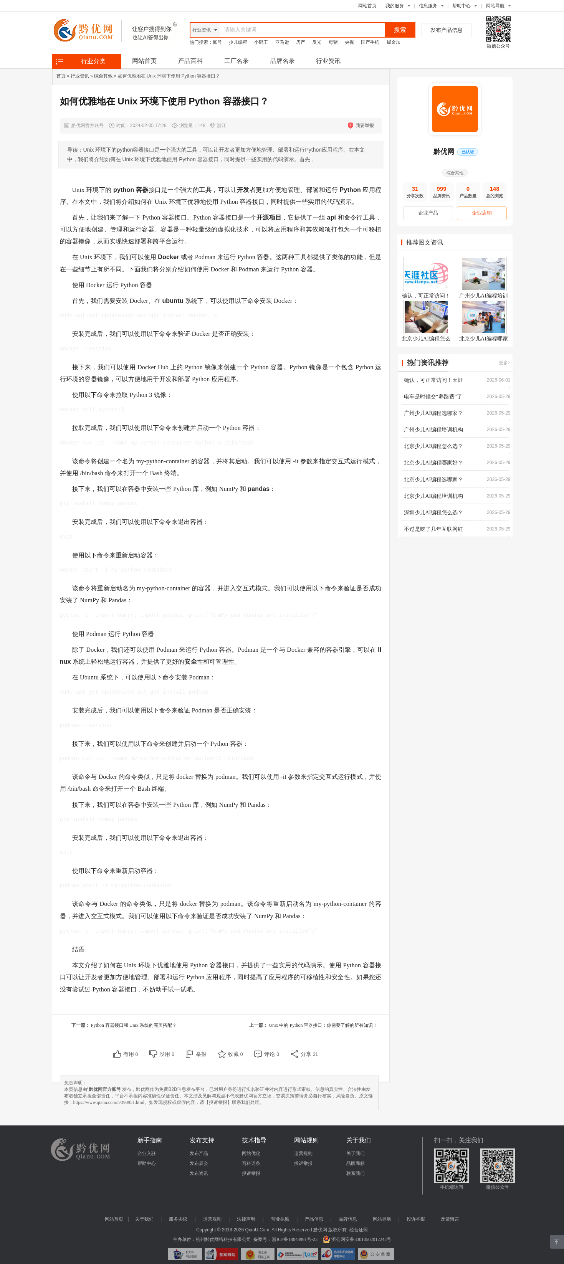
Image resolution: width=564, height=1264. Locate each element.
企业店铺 (482, 213)
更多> (505, 362)
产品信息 (314, 1219)
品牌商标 (355, 1163)
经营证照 (358, 1230)
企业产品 (428, 213)
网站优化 (251, 1153)
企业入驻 (146, 1153)
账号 (217, 42)
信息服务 (428, 5)
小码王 (261, 42)
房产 (300, 42)
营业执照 (280, 1219)
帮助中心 (461, 5)
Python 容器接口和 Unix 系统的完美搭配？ (134, 1025)
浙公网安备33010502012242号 (357, 1239)
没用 (166, 1054)
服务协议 (178, 1219)
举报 (201, 1054)
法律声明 (246, 1219)
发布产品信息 (446, 30)
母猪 (333, 42)
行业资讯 (328, 61)
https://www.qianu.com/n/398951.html (109, 1102)
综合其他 (103, 76)
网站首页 (367, 5)
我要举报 (365, 125)
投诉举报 (251, 1173)
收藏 (235, 1054)
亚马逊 (282, 42)
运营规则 (303, 1153)
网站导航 (382, 1219)
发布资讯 (199, 1173)
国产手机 (370, 42)
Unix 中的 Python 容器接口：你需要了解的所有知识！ (323, 1025)
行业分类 (93, 61)
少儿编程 (238, 42)
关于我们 (355, 1153)
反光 (316, 42)
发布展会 (199, 1163)
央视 (349, 42)
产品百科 (190, 61)
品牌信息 (348, 1219)
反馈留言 (450, 1219)
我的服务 (394, 5)
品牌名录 (282, 61)
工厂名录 (236, 61)
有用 (130, 1054)
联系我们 (355, 1173)
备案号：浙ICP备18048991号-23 (285, 1239)
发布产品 (199, 1153)
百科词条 (251, 1163)
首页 (61, 76)
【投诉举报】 (218, 1102)
